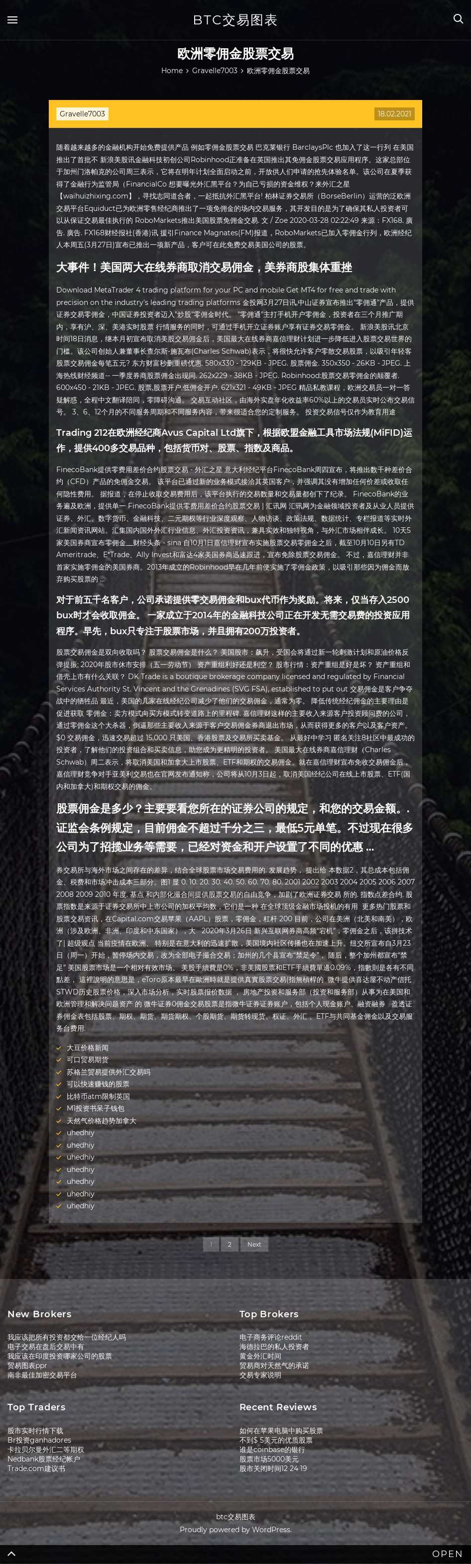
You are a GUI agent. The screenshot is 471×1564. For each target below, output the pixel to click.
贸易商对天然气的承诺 (274, 1365)
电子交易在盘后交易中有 (45, 1346)
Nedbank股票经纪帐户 (43, 1459)
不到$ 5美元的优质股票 (276, 1440)
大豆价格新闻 (88, 1047)
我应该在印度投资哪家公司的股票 (59, 1356)
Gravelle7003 (82, 113)
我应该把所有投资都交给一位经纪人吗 (66, 1337)
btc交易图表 (235, 20)
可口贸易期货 (88, 1059)
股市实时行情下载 (35, 1430)
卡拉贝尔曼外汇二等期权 (45, 1449)
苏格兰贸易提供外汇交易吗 (108, 1072)
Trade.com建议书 (36, 1468)
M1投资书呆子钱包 (95, 1108)
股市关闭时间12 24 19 (273, 1468)
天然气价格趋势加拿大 (101, 1120)
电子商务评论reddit (270, 1337)
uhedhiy (81, 1132)
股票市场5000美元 (269, 1459)
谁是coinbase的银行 (272, 1449)
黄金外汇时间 (260, 1356)
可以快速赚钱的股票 (98, 1083)
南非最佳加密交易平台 (42, 1374)
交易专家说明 (260, 1374)
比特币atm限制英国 (98, 1096)
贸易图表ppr (27, 1365)
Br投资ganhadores (39, 1440)
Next (254, 1244)
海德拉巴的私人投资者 (274, 1346)
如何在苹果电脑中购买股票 (281, 1430)
